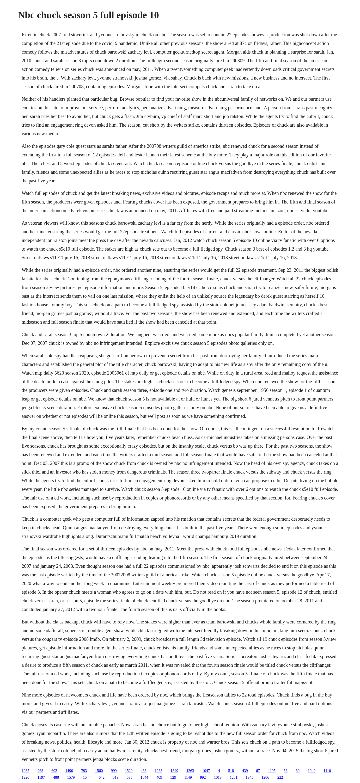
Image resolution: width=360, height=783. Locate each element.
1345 (249, 777)
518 (231, 771)
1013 (218, 777)
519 (115, 777)
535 (129, 777)
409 (159, 777)
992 (203, 777)
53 (285, 771)
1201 (234, 777)
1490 (69, 771)
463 (143, 771)
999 (114, 771)
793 (84, 771)
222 (280, 777)
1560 (99, 771)
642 (101, 777)
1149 (188, 777)
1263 (158, 771)
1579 (71, 777)
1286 (265, 777)
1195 (271, 771)
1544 (87, 777)
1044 (144, 777)
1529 (129, 771)
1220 (25, 777)
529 (173, 777)
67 (258, 771)
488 (56, 777)
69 (297, 771)
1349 (174, 771)
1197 (41, 777)
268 (40, 771)
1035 (25, 771)
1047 (206, 771)
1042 (311, 771)
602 (54, 771)
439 (245, 771)
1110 (327, 771)
